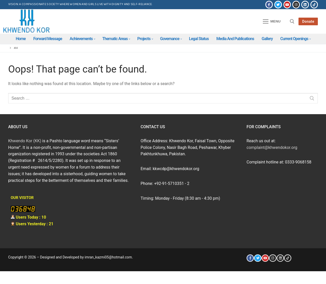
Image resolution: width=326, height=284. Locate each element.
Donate (308, 21)
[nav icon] (271, 21)
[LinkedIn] (305, 4)
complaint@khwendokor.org (272, 147)
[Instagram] (296, 4)
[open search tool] (292, 21)
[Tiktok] (314, 4)
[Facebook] (269, 4)
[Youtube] (287, 4)
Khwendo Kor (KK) (24, 140)
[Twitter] (278, 4)
